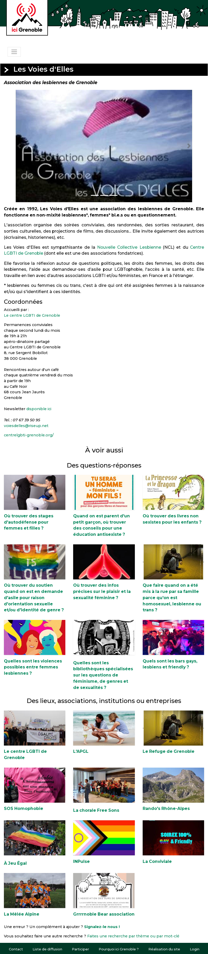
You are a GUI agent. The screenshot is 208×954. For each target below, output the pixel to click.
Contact (16, 949)
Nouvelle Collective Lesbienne (129, 247)
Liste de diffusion (47, 949)
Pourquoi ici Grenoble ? (119, 949)
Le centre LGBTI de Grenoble (32, 315)
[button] (19, 146)
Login (194, 949)
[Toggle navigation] (14, 51)
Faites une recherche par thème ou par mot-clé (133, 936)
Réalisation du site (164, 949)
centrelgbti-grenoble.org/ (29, 435)
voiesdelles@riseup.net (26, 425)
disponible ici (38, 409)
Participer (80, 949)
